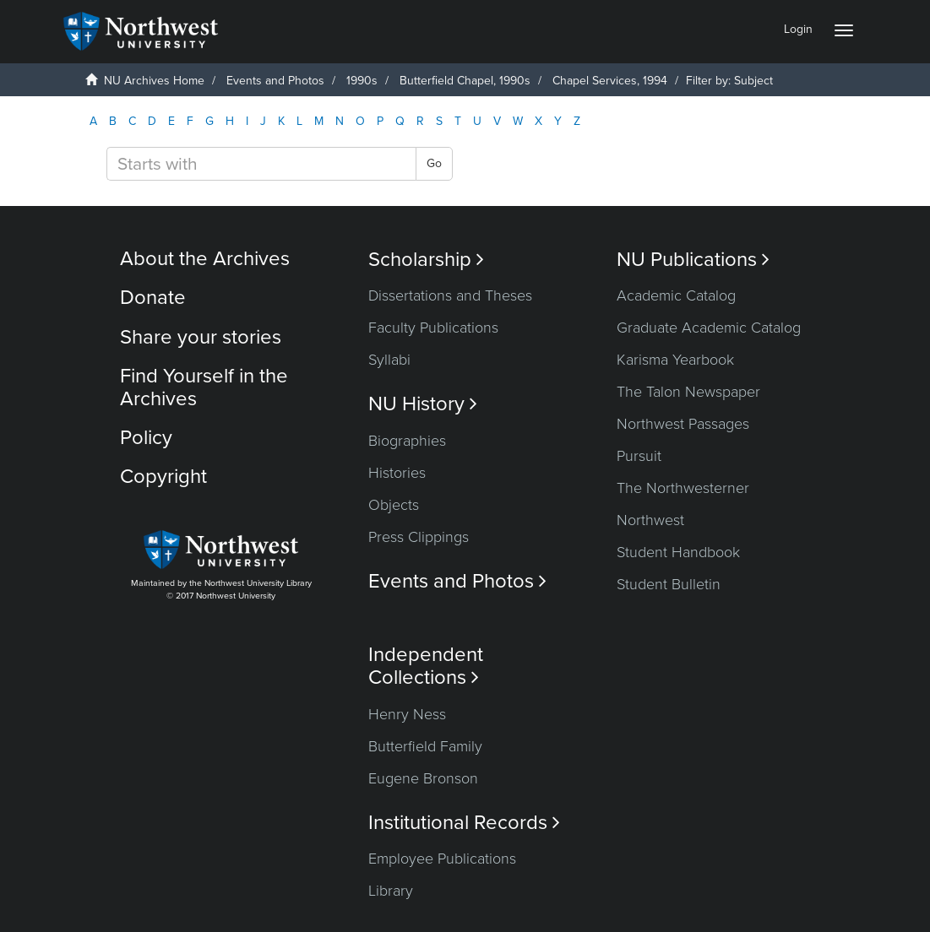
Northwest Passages (683, 424)
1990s (362, 80)
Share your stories (200, 337)
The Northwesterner (683, 488)
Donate (153, 297)
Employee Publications (442, 858)
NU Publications (693, 259)
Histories (397, 472)
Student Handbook (678, 552)
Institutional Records (464, 822)
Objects (393, 505)
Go (434, 163)
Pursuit (639, 456)
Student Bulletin (669, 584)
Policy (146, 437)
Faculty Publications (433, 327)
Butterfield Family (425, 746)
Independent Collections (425, 666)
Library (390, 890)
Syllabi (389, 359)
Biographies (407, 440)
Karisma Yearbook (675, 359)
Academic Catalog (676, 295)
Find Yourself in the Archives (204, 387)
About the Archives (205, 259)
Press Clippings (418, 537)
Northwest (650, 520)
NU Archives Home (154, 80)
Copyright (163, 476)
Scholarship (426, 259)
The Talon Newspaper (688, 391)
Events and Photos (275, 80)
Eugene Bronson (423, 778)
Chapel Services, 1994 (609, 80)
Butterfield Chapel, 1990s (465, 80)
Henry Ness (407, 714)
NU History (422, 404)
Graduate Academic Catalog (709, 327)
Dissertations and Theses (450, 295)
